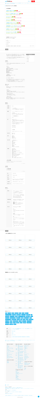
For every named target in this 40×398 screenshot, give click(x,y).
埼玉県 (18, 349)
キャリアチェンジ (23, 314)
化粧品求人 (18, 319)
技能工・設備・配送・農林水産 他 (10, 357)
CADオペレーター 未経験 (8, 319)
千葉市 (21, 351)
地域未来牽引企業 (18, 314)
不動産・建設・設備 (26, 356)
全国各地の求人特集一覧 (27, 364)
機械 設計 (27, 319)
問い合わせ (16, 395)
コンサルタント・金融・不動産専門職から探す (16, 328)
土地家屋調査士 (28, 314)
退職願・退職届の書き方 (7, 388)
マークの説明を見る (23, 163)
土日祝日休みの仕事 (29, 322)
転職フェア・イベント (23, 388)
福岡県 (18, 365)
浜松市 (20, 357)
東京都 (22, 349)
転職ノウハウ (19, 388)
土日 (21, 319)
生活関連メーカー (26, 348)
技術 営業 (16, 316)
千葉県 (20, 349)
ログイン (30, 1)
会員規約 (6, 395)
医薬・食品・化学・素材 (9, 356)
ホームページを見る (15, 207)
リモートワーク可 (17, 374)
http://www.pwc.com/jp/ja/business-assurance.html (17, 183)
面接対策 (16, 388)
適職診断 (13, 388)
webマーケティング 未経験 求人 (22, 316)
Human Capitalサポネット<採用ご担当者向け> (29, 395)
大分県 (20, 366)
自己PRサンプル (14, 387)
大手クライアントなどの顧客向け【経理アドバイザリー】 (12, 13)
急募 (16, 371)
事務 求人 (14, 322)
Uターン (22, 387)
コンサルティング (26, 355)
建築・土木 (8, 355)
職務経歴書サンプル (10, 387)
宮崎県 (22, 366)
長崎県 (22, 365)
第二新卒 (21, 322)
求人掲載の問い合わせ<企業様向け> (21, 395)
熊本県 (18, 366)
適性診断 (20, 387)
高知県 (18, 364)
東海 (16, 355)
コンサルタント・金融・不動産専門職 (25, 328)
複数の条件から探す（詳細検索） (27, 363)
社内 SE (32, 316)
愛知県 (22, 355)
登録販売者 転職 (28, 316)
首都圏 (16, 349)
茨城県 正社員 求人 (14, 319)
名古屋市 (22, 357)
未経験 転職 (25, 322)
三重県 (18, 356)
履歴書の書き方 (6, 387)
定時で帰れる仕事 (31, 319)
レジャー (25, 351)
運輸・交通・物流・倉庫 (27, 357)
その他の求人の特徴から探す (18, 379)
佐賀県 (20, 365)
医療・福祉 (8, 349)
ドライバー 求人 (7, 322)
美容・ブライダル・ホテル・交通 (10, 348)
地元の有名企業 (14, 314)
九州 (16, 365)
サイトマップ (13, 395)
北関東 (16, 348)
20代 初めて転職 (7, 316)
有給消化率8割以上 (17, 372)
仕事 (14, 388)
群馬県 (22, 348)
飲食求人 (24, 319)
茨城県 (18, 348)
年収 (10, 388)
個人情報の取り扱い (9, 395)
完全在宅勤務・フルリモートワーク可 (19, 373)
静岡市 (18, 357)
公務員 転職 (18, 322)
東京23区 (23, 351)
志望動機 (17, 387)
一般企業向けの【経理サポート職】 (10, 10)
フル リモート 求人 (12, 316)
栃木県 (20, 348)
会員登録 (33, 1)
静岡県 (20, 355)
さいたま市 (19, 351)
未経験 (6, 393)
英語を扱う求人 (11, 393)
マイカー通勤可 (17, 378)
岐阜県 (18, 355)
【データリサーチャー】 (9, 16)
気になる (10, 247)
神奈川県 (19, 350)
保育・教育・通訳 (8, 350)
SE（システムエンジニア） (8, 314)
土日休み (8, 393)
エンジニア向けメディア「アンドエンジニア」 (30, 388)
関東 (31, 314)
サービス (25, 350)
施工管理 (11, 322)
